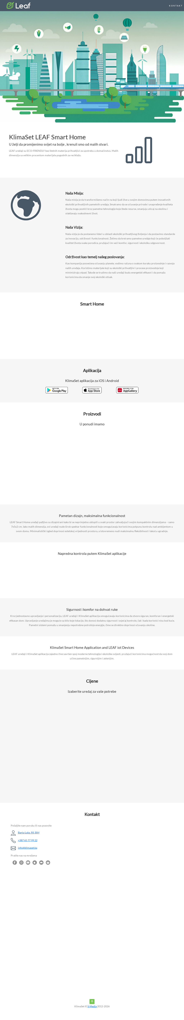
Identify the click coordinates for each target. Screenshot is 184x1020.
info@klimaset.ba (27, 847)
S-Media (92, 1006)
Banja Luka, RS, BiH (28, 832)
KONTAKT (176, 5)
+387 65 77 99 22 (27, 840)
